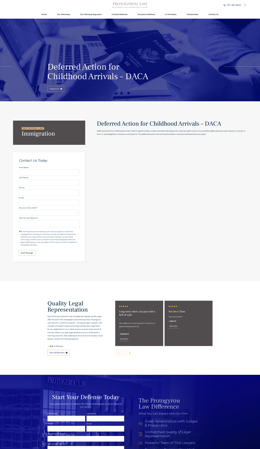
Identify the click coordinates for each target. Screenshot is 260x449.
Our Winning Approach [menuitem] (91, 14)
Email (21, 198)
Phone (21, 188)
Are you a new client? (28, 208)
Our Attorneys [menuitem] (63, 14)
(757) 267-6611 (86, 407)
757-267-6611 (234, 5)
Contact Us (55, 89)
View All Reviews (58, 352)
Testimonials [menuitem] (192, 14)
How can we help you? (28, 218)
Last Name (23, 178)
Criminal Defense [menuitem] (119, 14)
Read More (124, 339)
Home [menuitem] (44, 14)
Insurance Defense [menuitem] (146, 14)
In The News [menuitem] (170, 14)
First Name (24, 168)
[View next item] (130, 353)
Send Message (27, 253)
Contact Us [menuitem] (213, 14)
